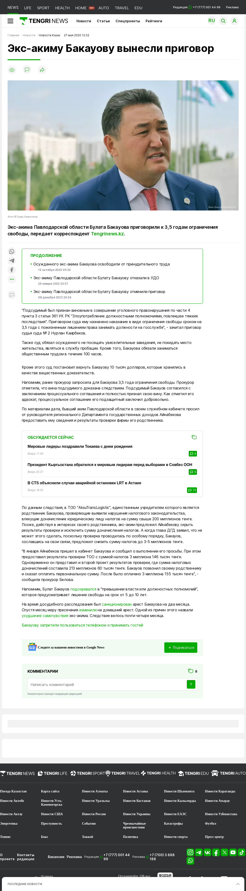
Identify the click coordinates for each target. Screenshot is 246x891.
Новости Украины (137, 814)
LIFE (27, 8)
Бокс (44, 837)
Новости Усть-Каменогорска (52, 802)
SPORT (43, 8)
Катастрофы (173, 823)
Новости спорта (176, 837)
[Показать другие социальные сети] (12, 279)
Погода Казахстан (13, 791)
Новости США (52, 814)
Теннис (5, 837)
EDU (138, 8)
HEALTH (62, 8)
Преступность (51, 823)
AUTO (103, 8)
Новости (83, 21)
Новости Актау (11, 814)
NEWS (13, 7)
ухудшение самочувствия (45, 615)
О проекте (7, 857)
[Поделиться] (42, 70)
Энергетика (9, 823)
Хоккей (87, 837)
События (89, 823)
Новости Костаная (137, 801)
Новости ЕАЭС (175, 814)
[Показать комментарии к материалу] (12, 295)
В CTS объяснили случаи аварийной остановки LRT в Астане (84, 483)
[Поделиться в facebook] (12, 270)
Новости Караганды (220, 791)
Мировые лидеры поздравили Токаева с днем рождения (80, 446)
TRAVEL (122, 8)
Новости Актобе (12, 801)
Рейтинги (154, 21)
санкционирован (117, 604)
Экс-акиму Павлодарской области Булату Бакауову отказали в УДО (96, 277)
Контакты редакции (25, 857)
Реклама (232, 7)
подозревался (83, 589)
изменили (88, 610)
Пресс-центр (214, 837)
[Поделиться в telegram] (12, 261)
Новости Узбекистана (221, 814)
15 (192, 490)
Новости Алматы (95, 791)
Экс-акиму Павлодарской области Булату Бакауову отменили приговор (99, 291)
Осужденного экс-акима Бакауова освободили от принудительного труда (101, 264)
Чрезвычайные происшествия (134, 825)
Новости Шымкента (179, 791)
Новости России (94, 814)
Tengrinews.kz (107, 234)
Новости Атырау (217, 801)
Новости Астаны (135, 791)
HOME (81, 8)
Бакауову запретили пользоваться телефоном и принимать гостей (82, 625)
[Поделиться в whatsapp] (12, 251)
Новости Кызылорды (180, 801)
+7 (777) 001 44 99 (116, 857)
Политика (130, 837)
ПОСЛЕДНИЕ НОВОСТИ (25, 884)
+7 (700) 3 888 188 (162, 857)
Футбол (210, 823)
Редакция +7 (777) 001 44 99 (196, 7)
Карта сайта (50, 791)
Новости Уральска (96, 801)
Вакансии (56, 857)
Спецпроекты (128, 21)
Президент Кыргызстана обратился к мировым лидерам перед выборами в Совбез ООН (110, 465)
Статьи (103, 21)
